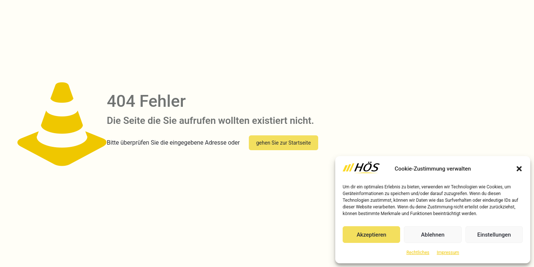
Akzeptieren (371, 234)
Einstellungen (494, 234)
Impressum (448, 252)
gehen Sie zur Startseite (283, 143)
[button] (519, 168)
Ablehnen (432, 234)
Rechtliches (417, 252)
